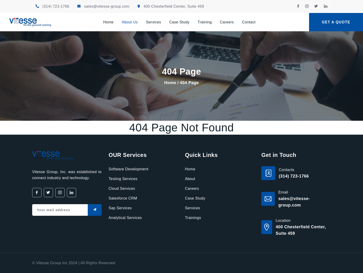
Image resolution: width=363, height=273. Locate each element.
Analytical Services (125, 218)
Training (205, 22)
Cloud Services (122, 188)
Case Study (179, 22)
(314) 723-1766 (55, 6)
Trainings (193, 218)
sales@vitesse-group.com (106, 6)
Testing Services (123, 179)
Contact (249, 22)
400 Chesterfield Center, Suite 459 (174, 6)
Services (153, 22)
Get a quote (336, 22)
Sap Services (120, 208)
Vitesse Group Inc (51, 263)
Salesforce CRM (123, 198)
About (190, 179)
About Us (130, 22)
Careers (227, 22)
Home (108, 22)
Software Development (128, 169)
